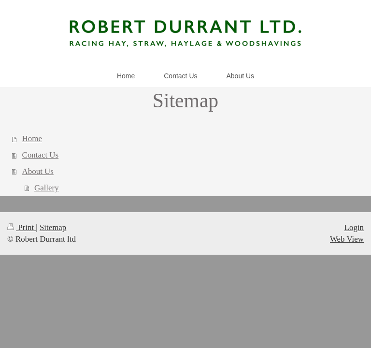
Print (21, 227)
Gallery (46, 187)
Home (32, 138)
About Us (38, 171)
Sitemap (53, 227)
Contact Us (40, 155)
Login (354, 227)
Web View (347, 239)
